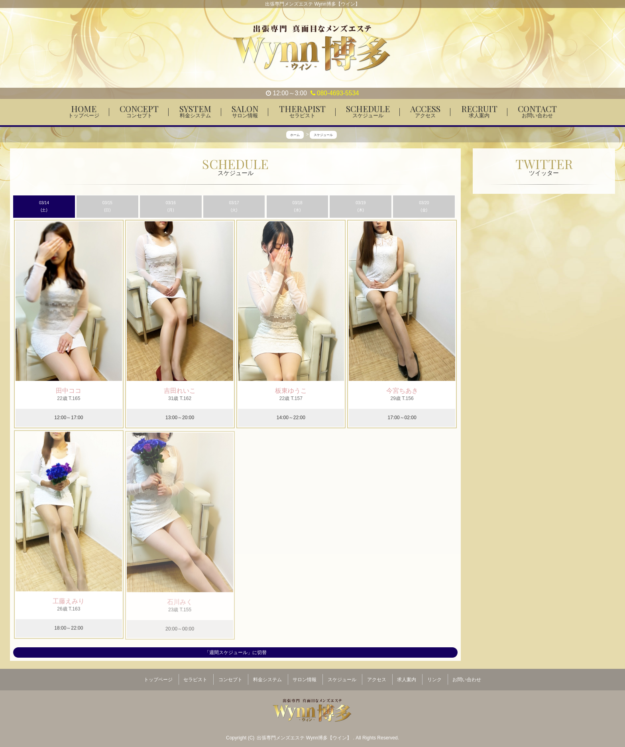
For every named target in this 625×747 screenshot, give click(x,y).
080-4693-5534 (335, 93)
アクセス (376, 676)
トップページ (158, 676)
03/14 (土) (44, 207)
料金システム (267, 676)
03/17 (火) (234, 207)
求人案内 (406, 676)
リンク (434, 676)
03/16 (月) (171, 207)
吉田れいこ (180, 391)
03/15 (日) (107, 207)
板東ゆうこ (291, 391)
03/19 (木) (361, 207)
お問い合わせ (466, 676)
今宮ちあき (402, 391)
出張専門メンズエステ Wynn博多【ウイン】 (305, 731)
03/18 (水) (297, 207)
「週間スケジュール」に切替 (235, 652)
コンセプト (230, 676)
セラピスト (195, 676)
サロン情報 (304, 676)
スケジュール (342, 676)
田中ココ (68, 390)
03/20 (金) (424, 207)
